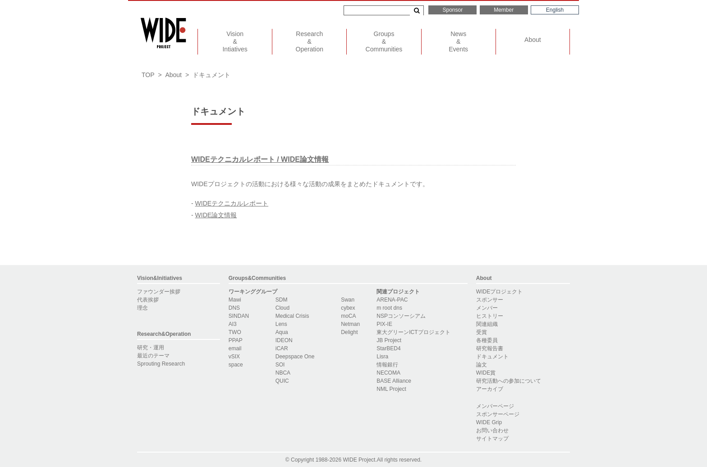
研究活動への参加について (508, 381)
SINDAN (239, 316)
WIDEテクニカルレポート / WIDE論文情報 (260, 159)
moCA (348, 316)
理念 (142, 308)
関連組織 (487, 324)
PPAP (236, 340)
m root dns (389, 308)
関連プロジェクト (398, 291)
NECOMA (388, 373)
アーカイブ (489, 389)
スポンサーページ (497, 414)
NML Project (391, 389)
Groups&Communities (257, 278)
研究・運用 (150, 347)
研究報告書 (489, 348)
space (236, 365)
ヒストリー (489, 316)
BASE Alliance (393, 381)
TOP (148, 74)
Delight (349, 332)
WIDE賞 (486, 373)
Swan (347, 300)
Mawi (235, 300)
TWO (235, 332)
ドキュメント (492, 356)
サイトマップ (492, 438)
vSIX (234, 356)
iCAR (281, 348)
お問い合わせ (492, 430)
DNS (234, 308)
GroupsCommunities (384, 41)
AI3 (233, 324)
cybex (348, 308)
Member (504, 10)
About (532, 39)
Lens (281, 324)
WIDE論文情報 (216, 215)
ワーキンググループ (253, 291)
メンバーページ (495, 406)
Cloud (282, 308)
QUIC (282, 381)
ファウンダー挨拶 (158, 291)
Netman (350, 324)
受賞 (481, 332)
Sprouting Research (161, 364)
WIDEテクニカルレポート (232, 203)
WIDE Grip (489, 422)
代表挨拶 (148, 300)
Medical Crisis (292, 316)
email (235, 348)
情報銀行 (387, 365)
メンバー (487, 308)
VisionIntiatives (234, 41)
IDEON (284, 340)
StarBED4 (388, 348)
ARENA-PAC (392, 300)
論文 (481, 365)
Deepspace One (295, 356)
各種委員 (487, 340)
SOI (280, 365)
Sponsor (452, 10)
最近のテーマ (153, 356)
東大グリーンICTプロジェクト (413, 332)
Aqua (281, 332)
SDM (281, 300)
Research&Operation (164, 334)
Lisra (382, 356)
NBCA (282, 373)
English (555, 10)
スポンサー (489, 300)
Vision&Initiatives (159, 278)
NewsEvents (458, 41)
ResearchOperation (309, 41)
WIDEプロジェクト (499, 291)
